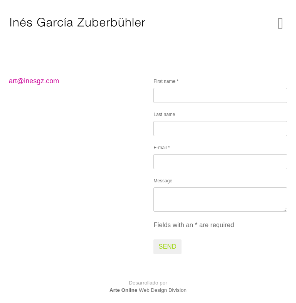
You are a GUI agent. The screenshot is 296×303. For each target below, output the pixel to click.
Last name (164, 114)
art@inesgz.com (34, 81)
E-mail (161, 147)
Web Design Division (148, 290)
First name (165, 81)
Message (162, 180)
